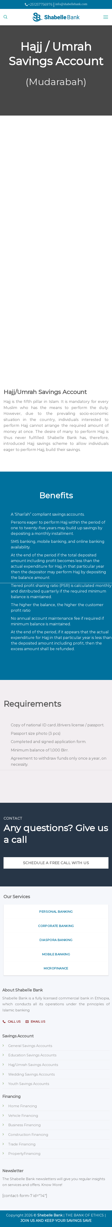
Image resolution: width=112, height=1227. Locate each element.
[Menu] (105, 17)
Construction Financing (28, 1135)
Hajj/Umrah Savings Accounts (33, 1065)
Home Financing (22, 1106)
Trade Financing (21, 1144)
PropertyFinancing (24, 1154)
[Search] (5, 17)
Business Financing (24, 1125)
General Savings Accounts (30, 1046)
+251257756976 (38, 4)
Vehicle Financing (23, 1116)
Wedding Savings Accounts (31, 1074)
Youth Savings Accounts (28, 1084)
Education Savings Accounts (32, 1055)
